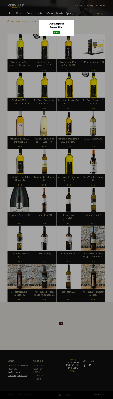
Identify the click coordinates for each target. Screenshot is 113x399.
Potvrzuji (56, 32)
